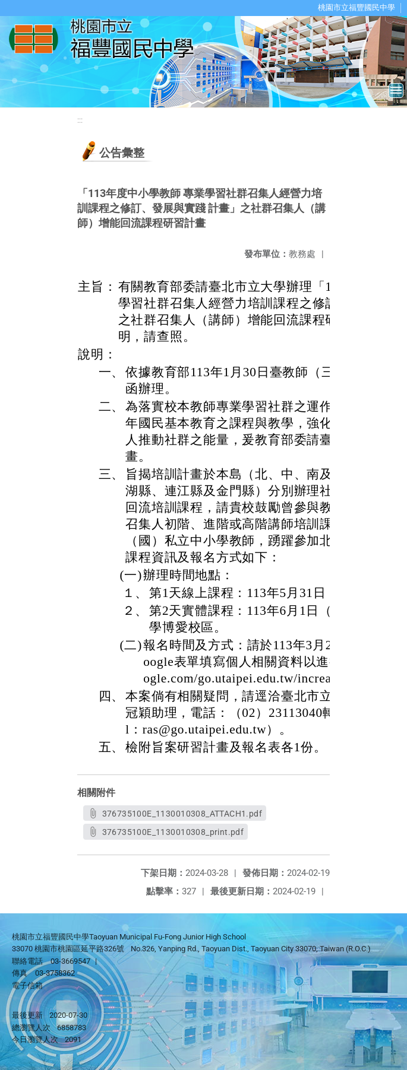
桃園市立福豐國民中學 (356, 7)
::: (80, 120)
